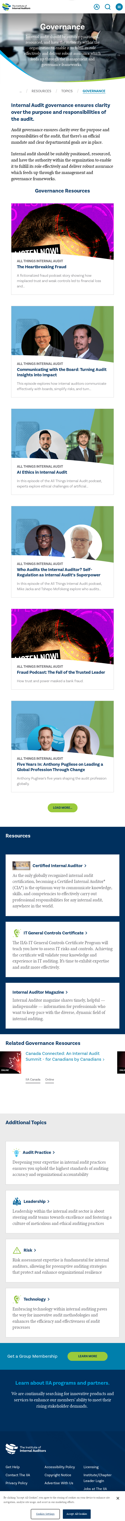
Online (49, 1080)
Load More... (62, 808)
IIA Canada (33, 1080)
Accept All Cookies (76, 1514)
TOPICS (67, 91)
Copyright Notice (58, 1475)
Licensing (91, 1467)
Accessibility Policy (60, 1467)
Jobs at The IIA (95, 1489)
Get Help (13, 1467)
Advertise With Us (59, 1483)
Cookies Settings (45, 1514)
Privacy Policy (16, 1483)
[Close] (118, 1498)
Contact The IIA (18, 1475)
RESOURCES (41, 91)
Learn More (87, 1356)
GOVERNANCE (94, 91)
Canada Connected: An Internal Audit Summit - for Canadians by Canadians (63, 1056)
